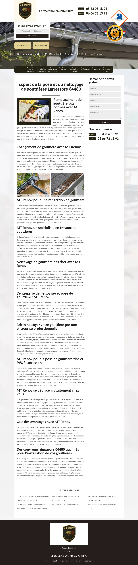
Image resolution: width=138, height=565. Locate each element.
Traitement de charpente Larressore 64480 (33, 496)
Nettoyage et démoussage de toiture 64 (41, 69)
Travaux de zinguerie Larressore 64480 (31, 504)
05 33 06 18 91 (96, 8)
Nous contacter (41, 45)
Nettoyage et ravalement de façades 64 (74, 70)
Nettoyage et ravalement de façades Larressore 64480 (66, 498)
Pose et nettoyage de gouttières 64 (52, 69)
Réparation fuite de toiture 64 (31, 69)
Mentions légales (84, 561)
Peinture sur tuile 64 (63, 69)
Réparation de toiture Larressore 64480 (32, 509)
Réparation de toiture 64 (85, 69)
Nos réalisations (23, 45)
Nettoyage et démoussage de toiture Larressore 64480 (102, 498)
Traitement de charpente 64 (107, 69)
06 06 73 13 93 (96, 13)
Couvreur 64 (19, 68)
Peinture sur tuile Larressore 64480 (65, 504)
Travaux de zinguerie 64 (96, 69)
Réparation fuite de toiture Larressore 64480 (102, 506)
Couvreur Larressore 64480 (27, 500)
